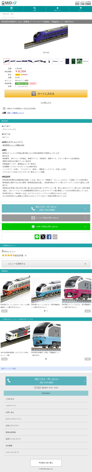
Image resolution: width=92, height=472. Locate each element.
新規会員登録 (11, 432)
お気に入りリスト (12, 425)
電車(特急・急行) (8, 14)
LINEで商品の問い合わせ (44, 226)
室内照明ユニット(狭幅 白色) (13, 145)
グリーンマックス (8, 17)
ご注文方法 (10, 399)
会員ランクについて (13, 439)
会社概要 (9, 446)
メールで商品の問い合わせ (45, 218)
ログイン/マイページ (13, 419)
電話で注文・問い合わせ (47, 209)
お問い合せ (10, 412)
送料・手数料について (15, 113)
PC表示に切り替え (46, 463)
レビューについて (12, 452)
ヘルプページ (11, 406)
